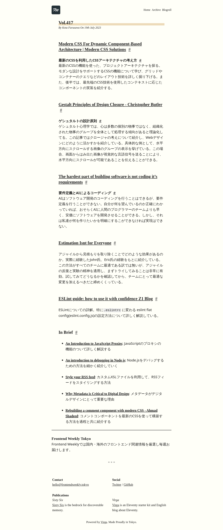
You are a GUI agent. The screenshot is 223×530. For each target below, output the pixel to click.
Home (147, 9)
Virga (115, 505)
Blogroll (166, 9)
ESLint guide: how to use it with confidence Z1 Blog (106, 298)
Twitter (116, 484)
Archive (156, 9)
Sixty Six (58, 505)
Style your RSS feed (80, 377)
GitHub (128, 484)
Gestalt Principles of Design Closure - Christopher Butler (110, 104)
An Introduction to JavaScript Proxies (94, 343)
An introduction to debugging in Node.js (95, 360)
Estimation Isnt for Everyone (85, 243)
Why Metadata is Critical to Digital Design (97, 393)
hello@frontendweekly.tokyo (70, 484)
